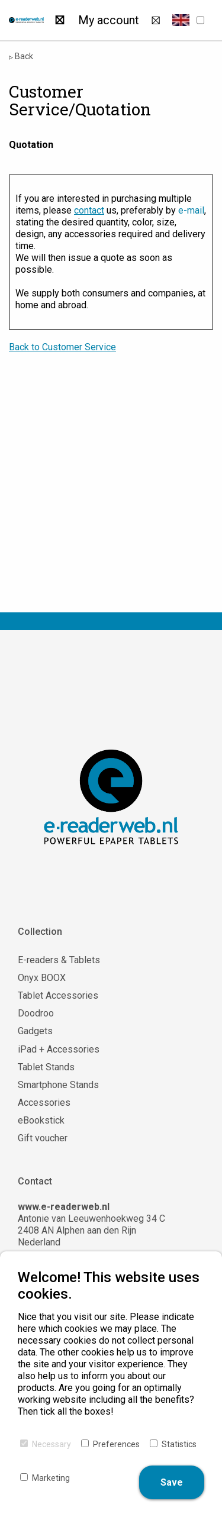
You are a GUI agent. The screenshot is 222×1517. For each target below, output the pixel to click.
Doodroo (36, 1013)
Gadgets (35, 1031)
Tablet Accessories (58, 995)
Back (21, 56)
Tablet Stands (46, 1067)
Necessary (51, 1444)
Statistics (179, 1444)
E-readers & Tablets (59, 960)
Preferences (116, 1444)
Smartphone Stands (58, 1084)
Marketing (51, 1478)
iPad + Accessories (58, 1049)
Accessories (44, 1102)
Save (171, 1482)
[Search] (59, 20)
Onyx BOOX (42, 977)
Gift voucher (42, 1138)
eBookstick (41, 1120)
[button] (181, 20)
